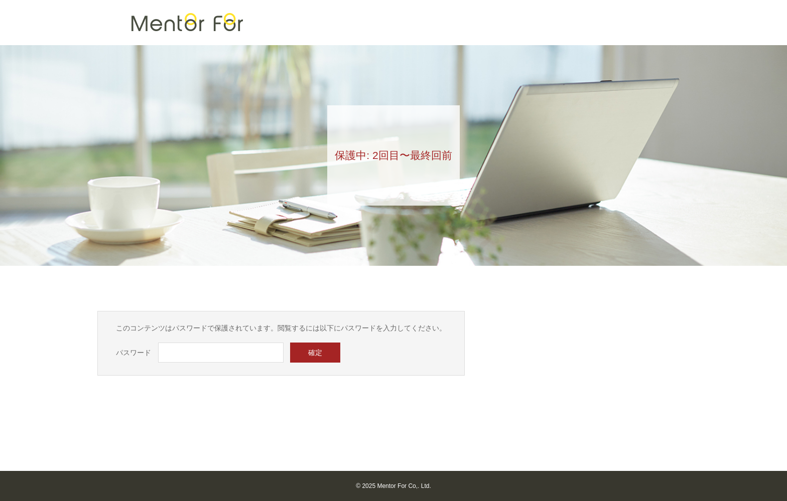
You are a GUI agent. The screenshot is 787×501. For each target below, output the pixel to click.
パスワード (133, 353)
